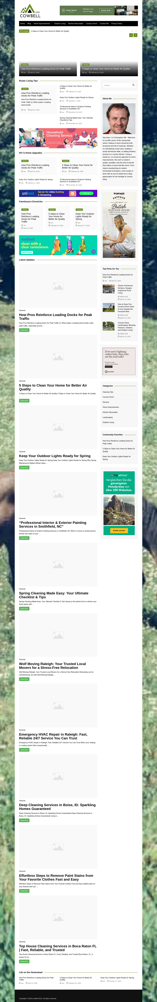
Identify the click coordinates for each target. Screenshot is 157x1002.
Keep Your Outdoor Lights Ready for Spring (76, 97)
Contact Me (104, 23)
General (24, 64)
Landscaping (108, 417)
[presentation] (132, 31)
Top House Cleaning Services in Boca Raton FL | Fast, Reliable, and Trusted (55, 948)
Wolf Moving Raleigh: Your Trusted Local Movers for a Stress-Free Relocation (53, 666)
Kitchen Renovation (75, 23)
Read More (24, 330)
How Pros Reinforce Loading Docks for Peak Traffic (51, 31)
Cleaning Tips (108, 392)
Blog (29, 23)
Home (22, 23)
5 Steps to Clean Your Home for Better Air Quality (106, 69)
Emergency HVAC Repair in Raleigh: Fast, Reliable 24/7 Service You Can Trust (53, 736)
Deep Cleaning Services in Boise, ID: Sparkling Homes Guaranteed (58, 807)
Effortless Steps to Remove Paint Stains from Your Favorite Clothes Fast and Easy (56, 877)
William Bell (123, 297)
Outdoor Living (60, 23)
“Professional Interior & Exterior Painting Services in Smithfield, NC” (53, 524)
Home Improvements (42, 23)
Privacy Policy (116, 23)
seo (23, 72)
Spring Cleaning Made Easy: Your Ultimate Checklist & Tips (54, 595)
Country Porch (91, 23)
